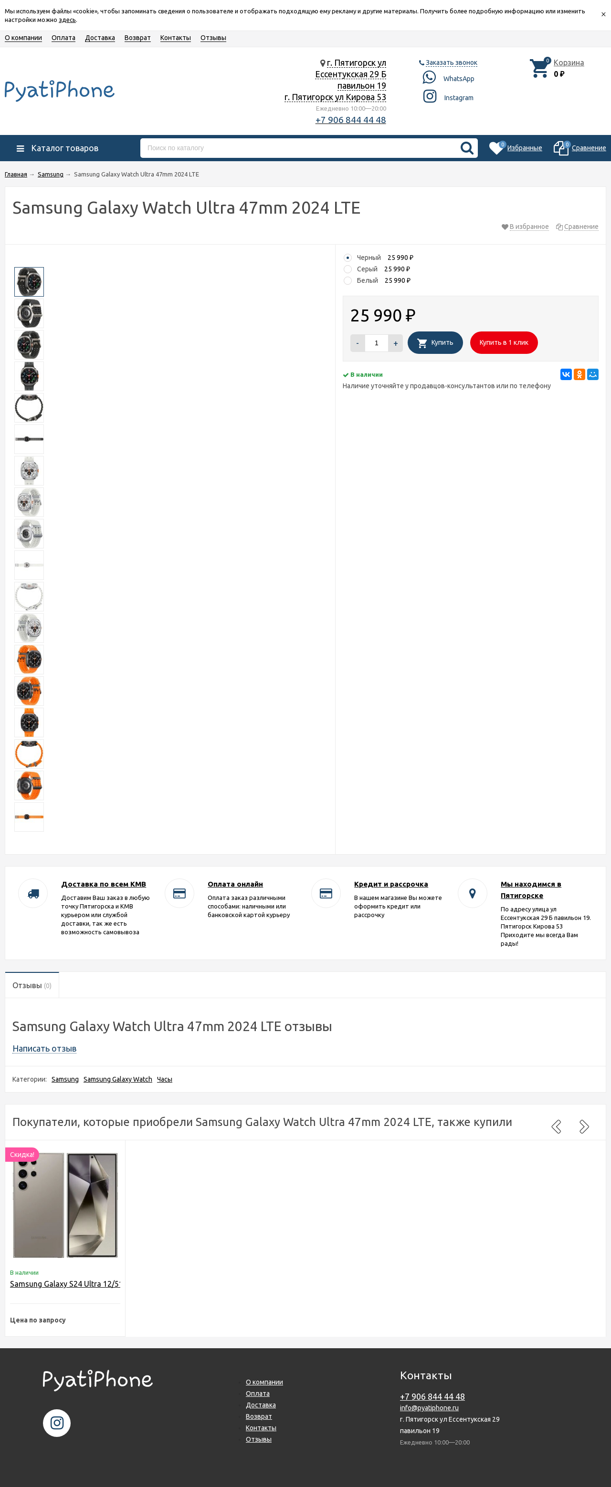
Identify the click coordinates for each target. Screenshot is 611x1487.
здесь (67, 19)
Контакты (175, 37)
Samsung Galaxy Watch (118, 1079)
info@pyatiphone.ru (429, 1408)
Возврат (138, 37)
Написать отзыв (44, 1048)
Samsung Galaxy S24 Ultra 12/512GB (73, 1284)
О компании (23, 37)
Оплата (63, 37)
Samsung (65, 1079)
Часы (164, 1079)
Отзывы (213, 37)
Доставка (100, 37)
